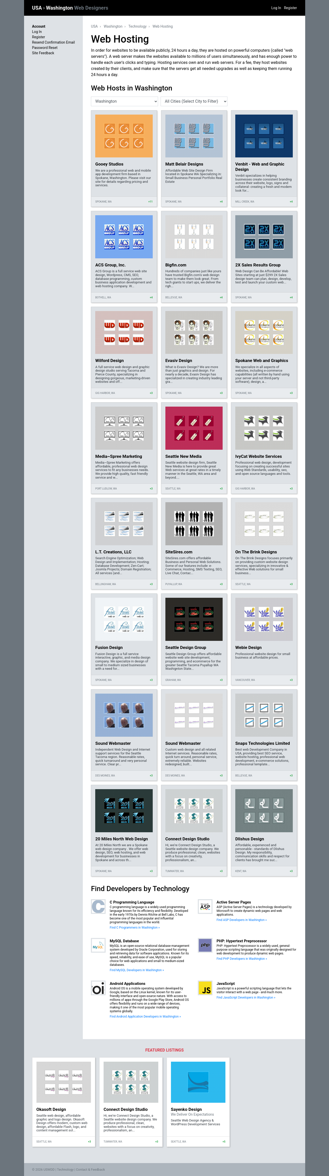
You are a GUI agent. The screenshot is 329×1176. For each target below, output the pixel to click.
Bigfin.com (175, 264)
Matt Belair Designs (184, 164)
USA (37, 8)
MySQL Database (124, 941)
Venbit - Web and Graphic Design (259, 166)
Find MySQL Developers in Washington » (137, 970)
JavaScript (226, 983)
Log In (276, 8)
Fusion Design (109, 647)
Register (290, 8)
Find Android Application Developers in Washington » (145, 1016)
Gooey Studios (109, 164)
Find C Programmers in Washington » (135, 927)
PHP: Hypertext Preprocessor (242, 941)
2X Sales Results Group (258, 264)
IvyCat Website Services (258, 456)
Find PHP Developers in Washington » (242, 959)
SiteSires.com (178, 551)
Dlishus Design (249, 838)
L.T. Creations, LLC (113, 551)
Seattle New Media (183, 456)
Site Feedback (43, 53)
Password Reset (45, 48)
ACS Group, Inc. (110, 264)
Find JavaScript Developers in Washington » (246, 997)
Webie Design (248, 647)
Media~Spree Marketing (118, 456)
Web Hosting (162, 26)
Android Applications (127, 983)
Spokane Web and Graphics (261, 360)
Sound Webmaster (113, 743)
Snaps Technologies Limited (262, 743)
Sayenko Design (186, 1109)
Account (38, 26)
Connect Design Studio (187, 838)
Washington (77, 8)
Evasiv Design (178, 360)
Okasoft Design (51, 1109)
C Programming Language (132, 902)
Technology (137, 26)
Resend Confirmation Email (53, 42)
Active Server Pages (234, 902)
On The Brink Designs (256, 551)
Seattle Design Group (185, 647)
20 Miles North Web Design (121, 838)
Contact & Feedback (90, 1169)
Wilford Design (109, 360)
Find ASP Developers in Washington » (242, 920)
